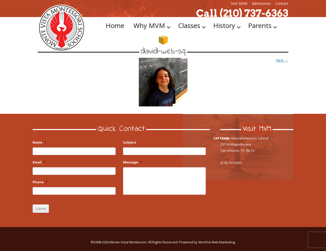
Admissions (261, 3)
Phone (40, 182)
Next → (282, 60)
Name (39, 142)
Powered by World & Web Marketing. (207, 242)
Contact (281, 3)
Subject (129, 142)
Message (132, 162)
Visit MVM (239, 3)
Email (39, 162)
